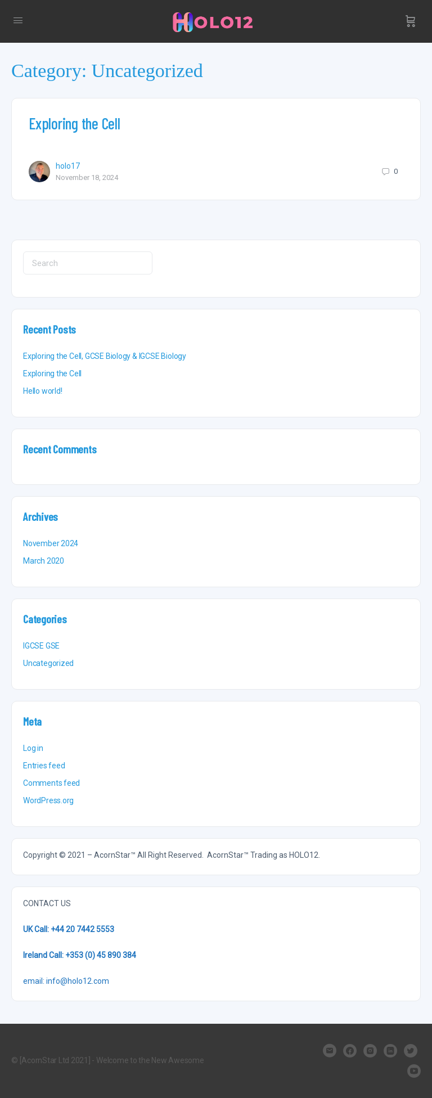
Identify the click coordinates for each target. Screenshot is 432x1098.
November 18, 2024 (87, 177)
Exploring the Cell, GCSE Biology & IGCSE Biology (104, 356)
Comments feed (51, 783)
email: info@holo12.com (66, 981)
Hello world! (42, 390)
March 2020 (43, 560)
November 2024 (50, 543)
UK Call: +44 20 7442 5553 (68, 929)
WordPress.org (48, 800)
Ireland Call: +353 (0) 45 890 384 (79, 955)
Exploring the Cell (74, 123)
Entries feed (44, 765)
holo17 (68, 165)
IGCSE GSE (41, 645)
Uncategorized (48, 663)
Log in (33, 748)
